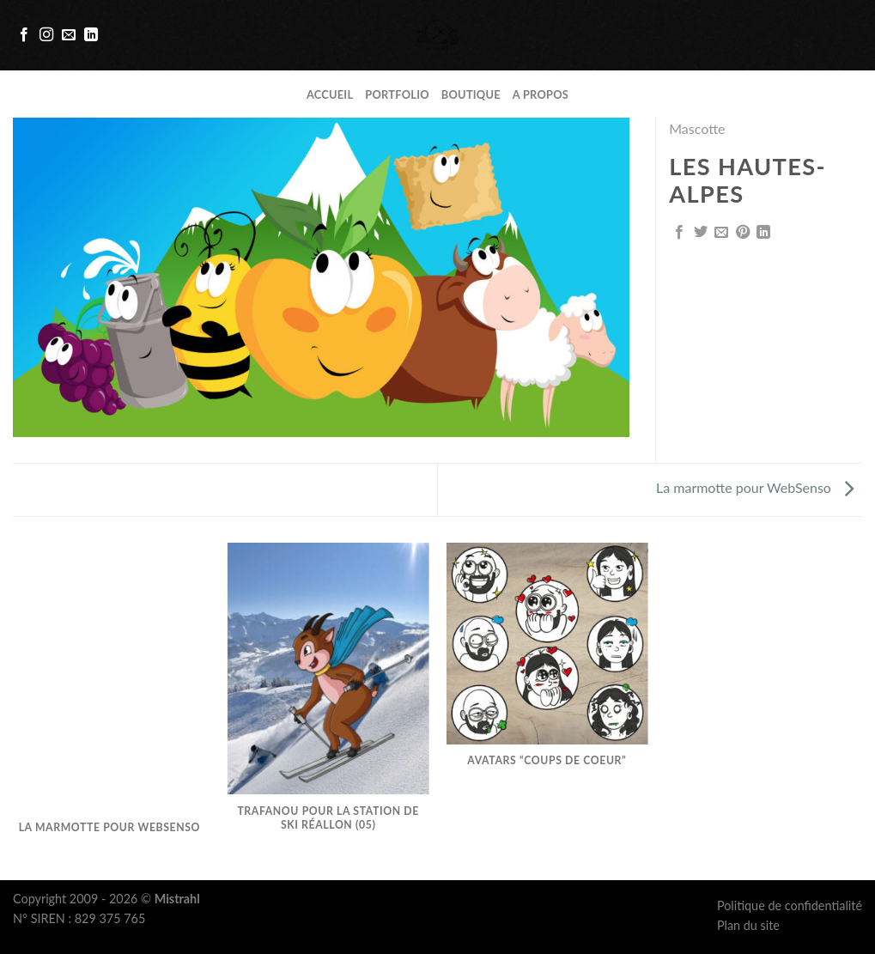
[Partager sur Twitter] (701, 232)
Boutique (471, 94)
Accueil (330, 94)
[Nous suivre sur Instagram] (46, 35)
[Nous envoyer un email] (69, 35)
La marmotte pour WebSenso (755, 487)
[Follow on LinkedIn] (91, 35)
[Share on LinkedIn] (763, 232)
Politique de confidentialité (789, 905)
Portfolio (397, 94)
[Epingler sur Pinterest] (743, 232)
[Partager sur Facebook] (679, 232)
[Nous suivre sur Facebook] (24, 35)
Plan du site (748, 925)
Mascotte (697, 128)
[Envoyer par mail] (721, 232)
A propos (540, 94)
